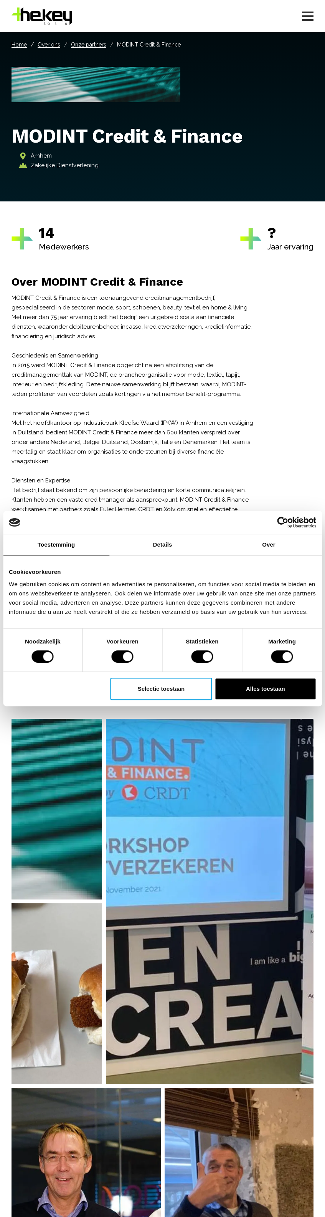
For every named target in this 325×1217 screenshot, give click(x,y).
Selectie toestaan (161, 688)
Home (19, 45)
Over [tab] (269, 544)
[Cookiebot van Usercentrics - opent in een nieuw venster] (282, 522)
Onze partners (88, 45)
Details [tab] (162, 544)
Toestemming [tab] (56, 544)
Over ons (49, 45)
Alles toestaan (265, 688)
